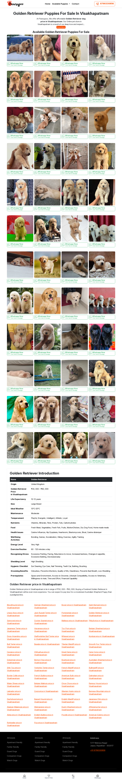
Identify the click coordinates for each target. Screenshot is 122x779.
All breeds (11, 738)
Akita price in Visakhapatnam (19, 715)
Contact (75, 4)
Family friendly (13, 747)
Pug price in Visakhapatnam (45, 723)
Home (47, 4)
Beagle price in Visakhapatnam (47, 644)
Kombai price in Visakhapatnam (102, 636)
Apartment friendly (14, 742)
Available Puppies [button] (60, 4)
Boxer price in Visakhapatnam (74, 605)
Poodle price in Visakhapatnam (74, 715)
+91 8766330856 (97, 750)
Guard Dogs (12, 751)
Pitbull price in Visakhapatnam (101, 620)
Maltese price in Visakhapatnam (75, 620)
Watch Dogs (12, 760)
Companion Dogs (14, 756)
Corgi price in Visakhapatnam (46, 691)
